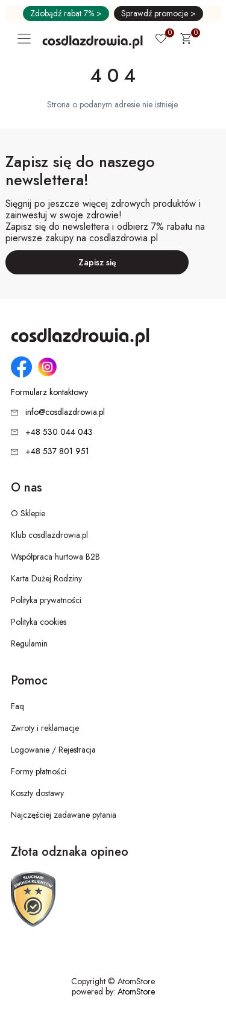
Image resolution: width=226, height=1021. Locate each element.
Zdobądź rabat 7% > (66, 13)
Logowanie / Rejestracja (53, 750)
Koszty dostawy (37, 793)
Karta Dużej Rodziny (46, 578)
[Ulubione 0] (161, 39)
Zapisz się (97, 262)
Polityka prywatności (46, 600)
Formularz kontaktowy (49, 392)
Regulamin (29, 643)
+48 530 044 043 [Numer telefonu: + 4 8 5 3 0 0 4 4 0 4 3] (59, 432)
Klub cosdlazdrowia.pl (49, 535)
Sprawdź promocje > (158, 13)
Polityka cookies (38, 622)
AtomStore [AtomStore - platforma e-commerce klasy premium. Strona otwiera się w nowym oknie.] (136, 991)
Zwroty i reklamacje (45, 728)
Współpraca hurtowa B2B (55, 557)
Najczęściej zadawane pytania (63, 815)
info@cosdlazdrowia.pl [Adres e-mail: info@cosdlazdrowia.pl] (65, 412)
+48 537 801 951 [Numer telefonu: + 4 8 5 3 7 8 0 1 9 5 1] (57, 451)
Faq (17, 706)
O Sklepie (28, 513)
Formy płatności (38, 771)
